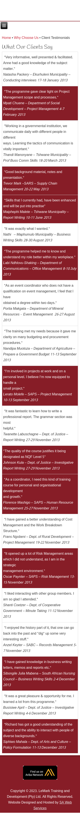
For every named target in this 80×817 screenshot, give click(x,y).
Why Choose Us (26, 38)
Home (6, 38)
